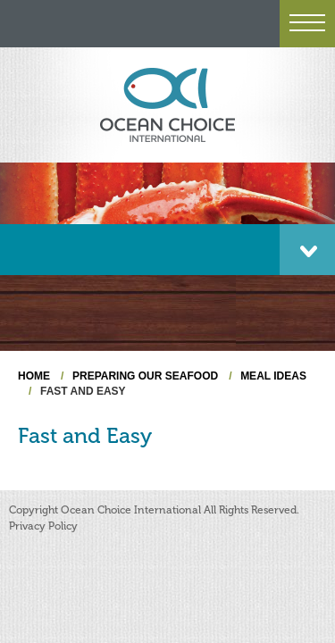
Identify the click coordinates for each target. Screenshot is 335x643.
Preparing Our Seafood (145, 376)
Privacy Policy (43, 526)
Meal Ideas (273, 376)
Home (34, 376)
